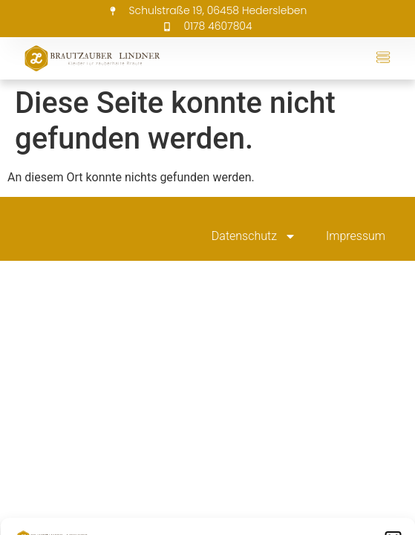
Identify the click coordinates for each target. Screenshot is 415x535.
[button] (383, 58)
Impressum (355, 236)
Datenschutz (254, 236)
